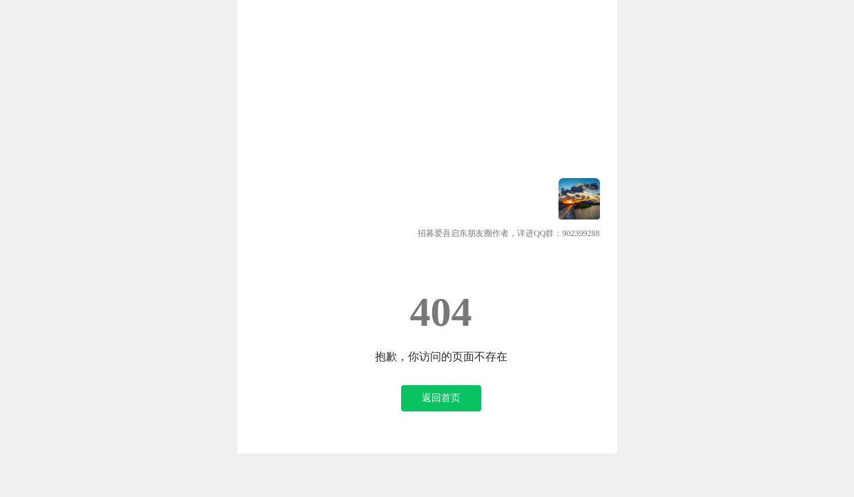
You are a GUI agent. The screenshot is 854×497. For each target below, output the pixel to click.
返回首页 (441, 398)
